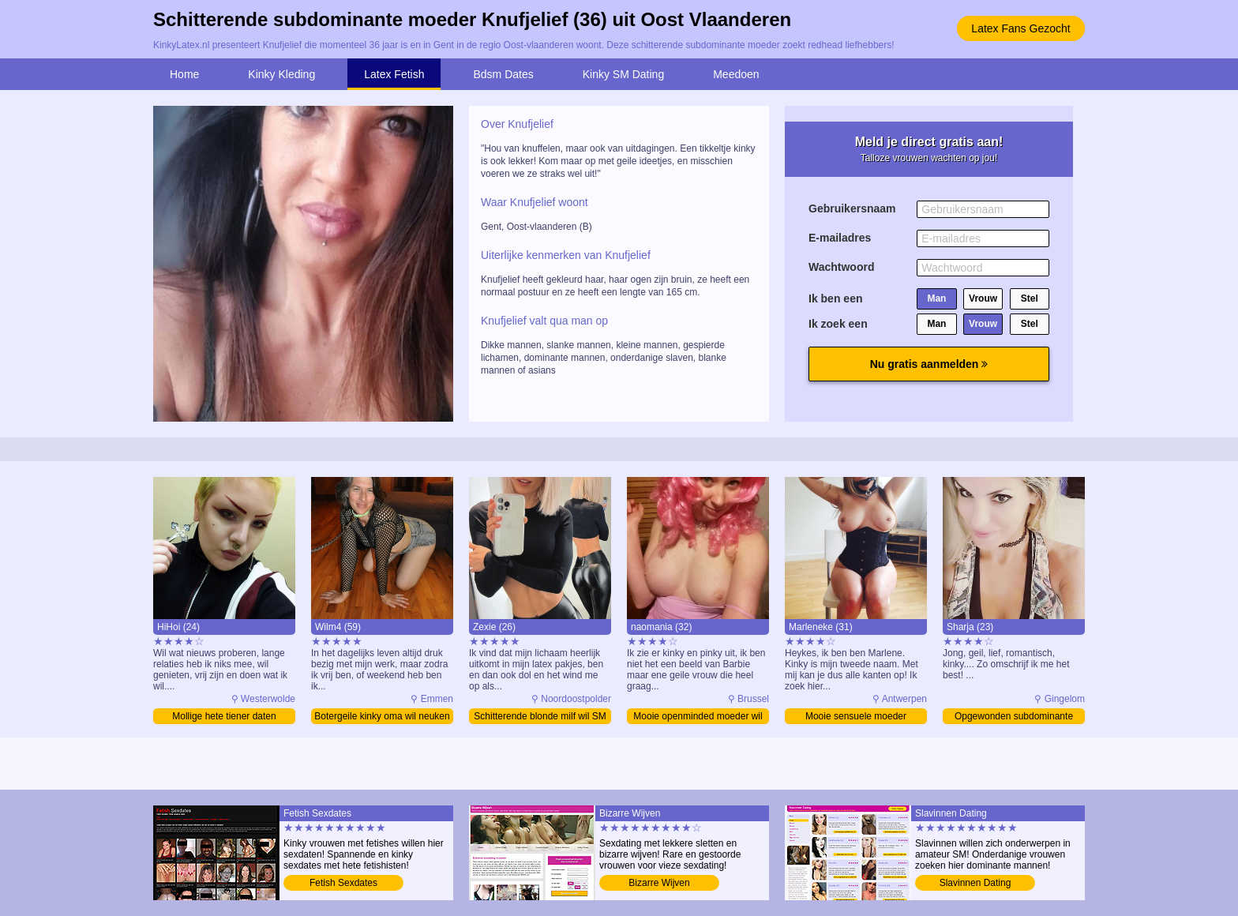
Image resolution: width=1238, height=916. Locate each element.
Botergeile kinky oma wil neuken (381, 716)
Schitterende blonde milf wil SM (540, 716)
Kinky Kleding (281, 74)
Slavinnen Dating (975, 882)
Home (184, 74)
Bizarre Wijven (658, 882)
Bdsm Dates (503, 74)
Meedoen (736, 74)
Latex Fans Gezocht (1020, 28)
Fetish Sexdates (343, 882)
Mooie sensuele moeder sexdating (855, 717)
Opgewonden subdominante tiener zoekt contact (1014, 717)
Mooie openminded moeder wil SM (697, 717)
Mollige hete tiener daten (224, 716)
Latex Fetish (394, 74)
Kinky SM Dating (623, 74)
